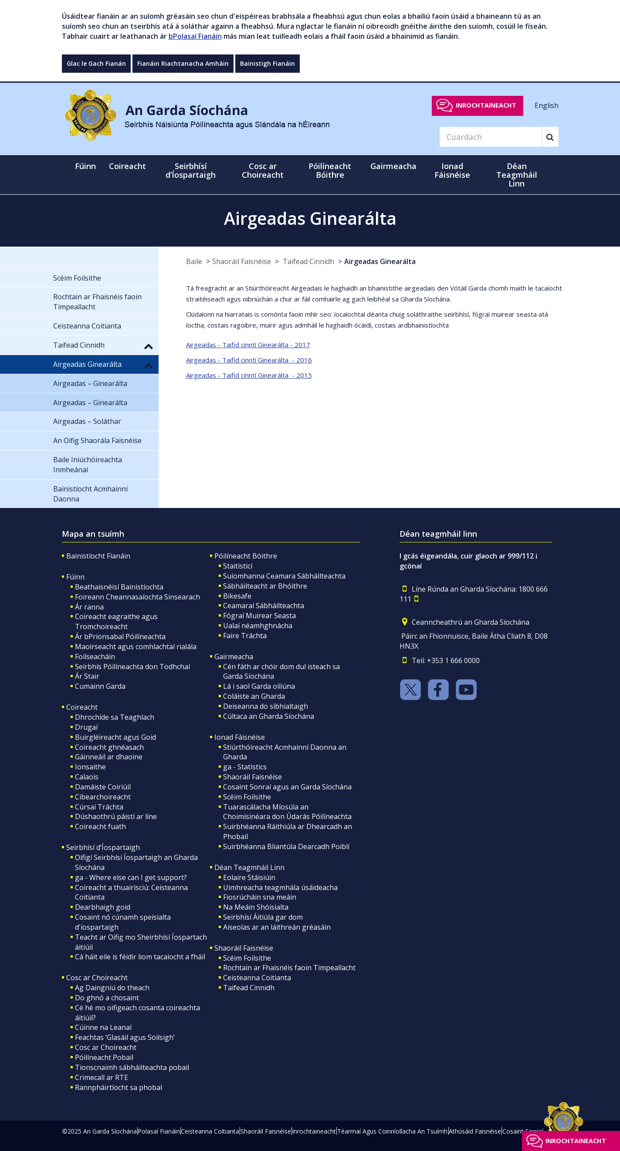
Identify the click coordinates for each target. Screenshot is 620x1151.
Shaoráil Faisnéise (241, 261)
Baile (194, 261)
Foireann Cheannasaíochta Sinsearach (137, 597)
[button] (148, 346)
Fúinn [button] (85, 166)
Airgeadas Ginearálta (380, 261)
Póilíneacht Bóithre (245, 556)
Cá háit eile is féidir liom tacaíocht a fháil (140, 956)
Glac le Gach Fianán (96, 63)
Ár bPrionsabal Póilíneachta (120, 636)
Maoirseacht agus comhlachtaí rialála (136, 646)
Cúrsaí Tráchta (99, 807)
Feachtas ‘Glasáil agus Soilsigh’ (125, 1037)
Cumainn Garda (100, 686)
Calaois (86, 777)
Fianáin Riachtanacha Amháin (183, 63)
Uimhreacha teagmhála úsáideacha (280, 887)
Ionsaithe (90, 767)
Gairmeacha (233, 656)
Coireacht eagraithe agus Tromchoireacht (116, 621)
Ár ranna (89, 607)
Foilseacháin (95, 656)
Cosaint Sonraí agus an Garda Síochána (287, 787)
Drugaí (86, 727)
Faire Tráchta (245, 635)
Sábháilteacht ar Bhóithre (265, 586)
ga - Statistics (245, 767)
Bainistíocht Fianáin (98, 556)
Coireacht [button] (127, 166)
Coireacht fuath (100, 826)
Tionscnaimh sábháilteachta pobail (132, 1067)
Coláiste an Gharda (254, 696)
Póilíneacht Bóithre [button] (329, 170)
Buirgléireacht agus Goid (115, 737)
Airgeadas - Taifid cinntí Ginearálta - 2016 (249, 359)
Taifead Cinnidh (307, 261)
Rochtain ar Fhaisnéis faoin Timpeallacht (289, 967)
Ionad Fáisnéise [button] (452, 170)
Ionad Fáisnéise (239, 737)
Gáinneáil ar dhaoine (108, 757)
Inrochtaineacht (486, 105)
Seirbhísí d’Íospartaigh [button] (191, 170)
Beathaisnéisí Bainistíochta (119, 587)
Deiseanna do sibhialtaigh (265, 706)
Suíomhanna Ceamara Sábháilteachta (284, 576)
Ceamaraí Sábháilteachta (263, 605)
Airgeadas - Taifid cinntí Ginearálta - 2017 (248, 344)
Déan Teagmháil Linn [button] (516, 175)
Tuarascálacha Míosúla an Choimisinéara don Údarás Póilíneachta (287, 812)
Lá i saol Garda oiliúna (259, 686)
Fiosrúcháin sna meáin (259, 897)
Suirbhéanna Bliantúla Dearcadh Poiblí (286, 846)
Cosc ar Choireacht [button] (263, 170)
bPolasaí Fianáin (195, 36)
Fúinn (75, 577)
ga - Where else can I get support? (131, 877)
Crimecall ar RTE (101, 1077)
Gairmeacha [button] (393, 166)
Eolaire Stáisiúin (249, 877)
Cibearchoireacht (103, 797)
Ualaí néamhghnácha (257, 625)
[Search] (491, 137)
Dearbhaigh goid (102, 907)
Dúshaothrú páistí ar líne (116, 816)
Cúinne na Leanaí (103, 1027)
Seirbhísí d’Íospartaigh (103, 847)
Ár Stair (87, 676)
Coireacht (82, 707)
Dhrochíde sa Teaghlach (114, 717)
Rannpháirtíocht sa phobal (118, 1087)
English (547, 105)
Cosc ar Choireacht (97, 977)
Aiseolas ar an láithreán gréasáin (277, 927)
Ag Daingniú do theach (112, 987)
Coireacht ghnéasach (109, 747)
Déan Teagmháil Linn (249, 867)
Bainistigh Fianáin (267, 63)
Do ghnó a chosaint (107, 997)
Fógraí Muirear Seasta (259, 615)
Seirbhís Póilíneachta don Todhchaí (132, 666)
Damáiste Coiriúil (103, 787)
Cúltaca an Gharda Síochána (268, 716)
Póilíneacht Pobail (104, 1057)
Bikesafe (237, 596)
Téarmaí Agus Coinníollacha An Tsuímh (392, 1131)
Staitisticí (237, 566)
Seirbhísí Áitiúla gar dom (263, 917)
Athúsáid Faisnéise (475, 1131)
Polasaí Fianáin (159, 1131)
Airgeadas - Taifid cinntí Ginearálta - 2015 (249, 375)
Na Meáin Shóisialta (255, 907)
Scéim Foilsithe (247, 797)
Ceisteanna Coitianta (257, 977)
